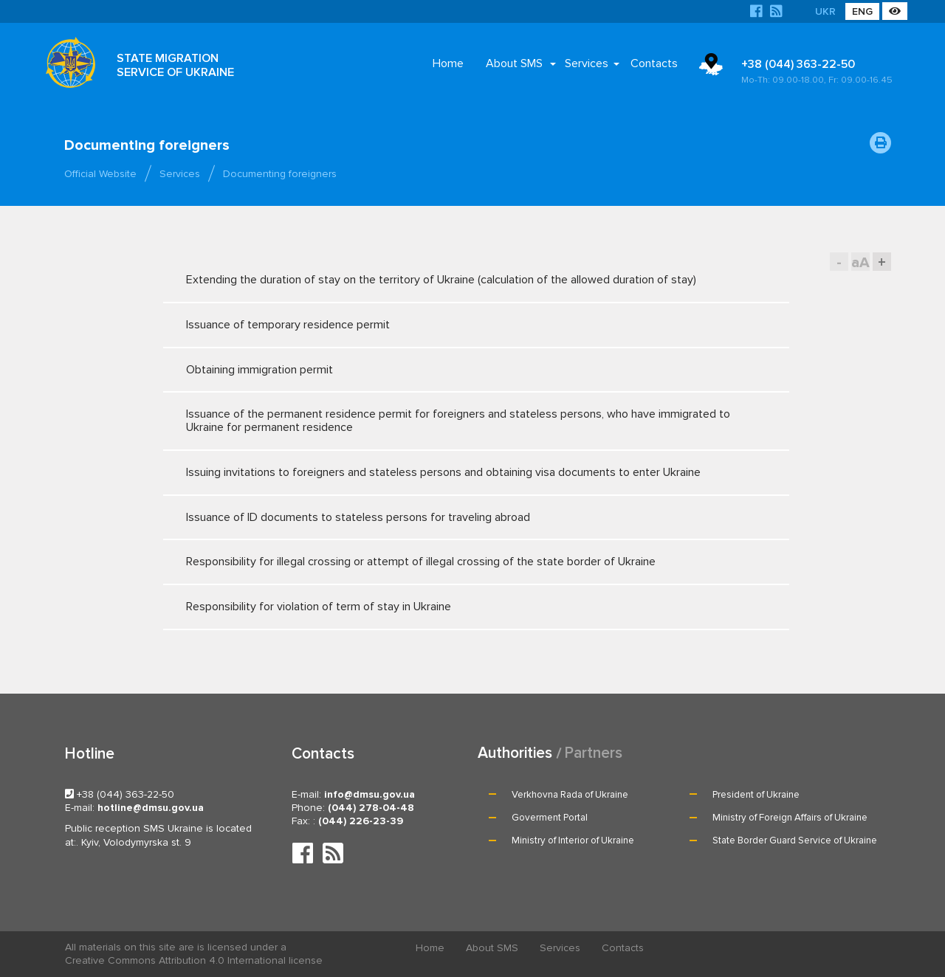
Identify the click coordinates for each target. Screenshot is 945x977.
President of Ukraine (756, 795)
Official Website (100, 174)
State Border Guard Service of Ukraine (794, 840)
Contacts (654, 63)
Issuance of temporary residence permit (462, 324)
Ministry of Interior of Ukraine (573, 840)
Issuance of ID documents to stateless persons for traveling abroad (462, 517)
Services (586, 63)
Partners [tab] (593, 753)
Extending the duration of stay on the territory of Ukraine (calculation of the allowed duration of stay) (462, 279)
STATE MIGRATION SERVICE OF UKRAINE (175, 65)
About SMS (514, 63)
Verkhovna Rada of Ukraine (570, 795)
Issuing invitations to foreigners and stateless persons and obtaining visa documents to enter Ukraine (462, 472)
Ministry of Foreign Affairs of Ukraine (789, 818)
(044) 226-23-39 (360, 821)
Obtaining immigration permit (462, 369)
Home (448, 63)
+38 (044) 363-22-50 (818, 71)
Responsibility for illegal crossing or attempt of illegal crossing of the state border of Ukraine (462, 561)
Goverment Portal (550, 818)
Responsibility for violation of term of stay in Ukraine (462, 606)
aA (860, 262)
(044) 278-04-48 (371, 807)
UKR (825, 11)
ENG (862, 11)
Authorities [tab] (515, 753)
